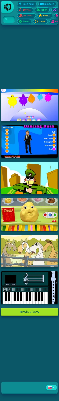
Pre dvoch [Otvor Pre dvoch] (28, 16)
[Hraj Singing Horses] (29, 251)
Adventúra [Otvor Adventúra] (28, 4)
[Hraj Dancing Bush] (29, 141)
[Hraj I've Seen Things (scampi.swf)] (29, 178)
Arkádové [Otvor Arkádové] (49, 4)
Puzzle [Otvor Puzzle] (46, 16)
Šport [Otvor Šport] (26, 22)
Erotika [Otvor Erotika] (26, 10)
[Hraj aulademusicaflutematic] (29, 287)
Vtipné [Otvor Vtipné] (42, 22)
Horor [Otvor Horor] (44, 10)
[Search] (7, 19)
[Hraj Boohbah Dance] (29, 105)
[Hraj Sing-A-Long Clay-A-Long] (29, 214)
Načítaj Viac (29, 312)
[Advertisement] (29, 59)
